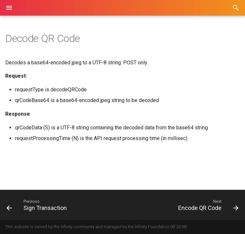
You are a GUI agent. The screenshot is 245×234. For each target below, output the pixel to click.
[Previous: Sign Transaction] (61, 204)
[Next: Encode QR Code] (183, 204)
